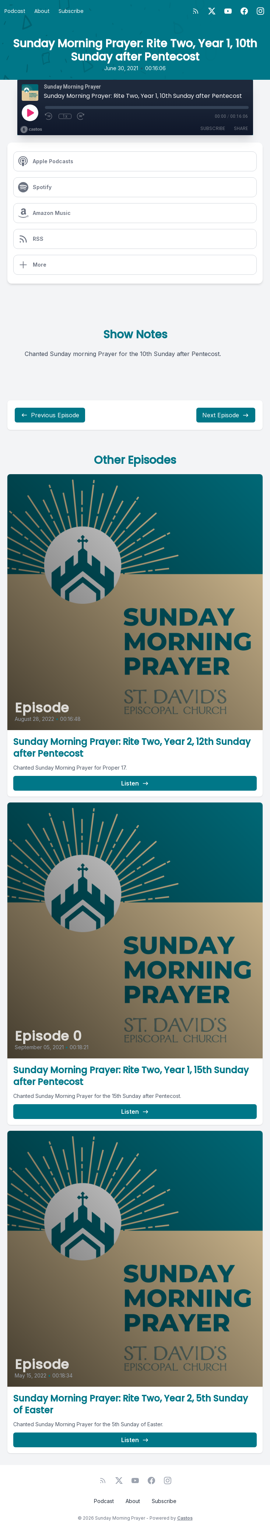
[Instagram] (260, 11)
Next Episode (225, 415)
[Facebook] (244, 11)
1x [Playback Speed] (65, 116)
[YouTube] (228, 11)
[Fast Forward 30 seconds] (81, 116)
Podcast (14, 11)
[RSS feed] (195, 11)
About (42, 11)
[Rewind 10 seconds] (49, 116)
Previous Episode (50, 415)
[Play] (30, 113)
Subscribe (71, 11)
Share (241, 128)
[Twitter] (211, 11)
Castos (185, 1518)
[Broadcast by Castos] (31, 129)
